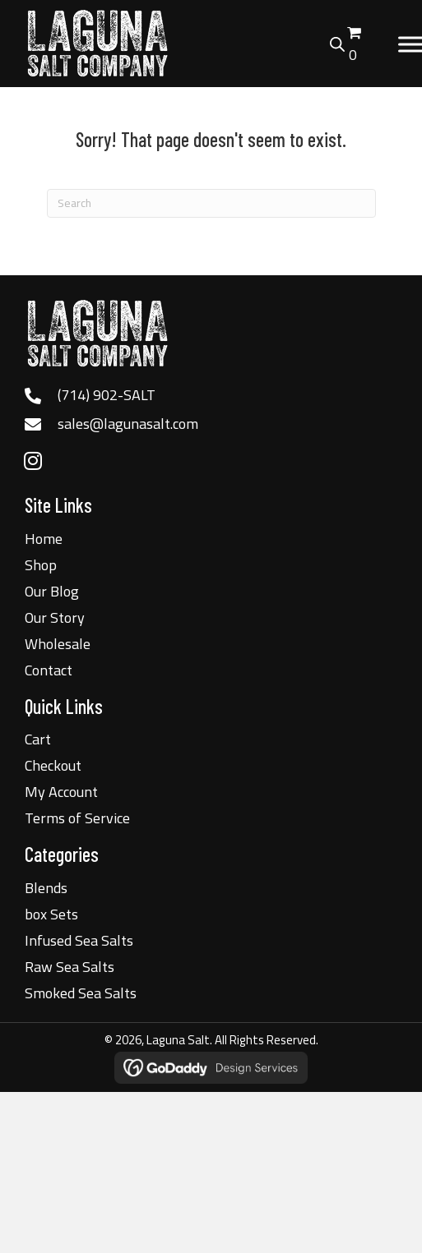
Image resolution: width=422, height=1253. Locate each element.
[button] (32, 461)
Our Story (55, 617)
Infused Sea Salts (79, 940)
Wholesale (57, 643)
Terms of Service (77, 818)
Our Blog (52, 591)
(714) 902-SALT (106, 394)
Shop (41, 565)
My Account (61, 791)
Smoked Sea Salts (81, 993)
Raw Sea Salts (69, 966)
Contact (48, 670)
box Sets (51, 914)
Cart (38, 739)
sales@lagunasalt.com (128, 423)
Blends (46, 888)
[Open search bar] (337, 42)
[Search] (211, 203)
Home (44, 538)
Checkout (53, 765)
